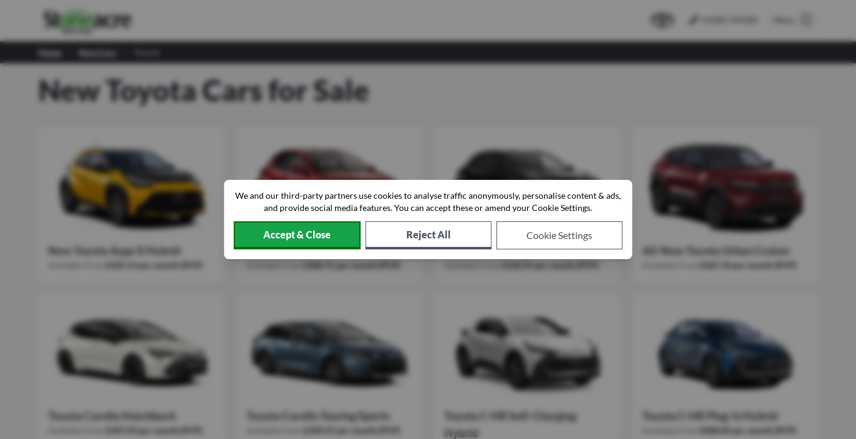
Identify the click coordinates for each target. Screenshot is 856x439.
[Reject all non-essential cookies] (429, 235)
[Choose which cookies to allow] (560, 235)
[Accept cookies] (296, 235)
